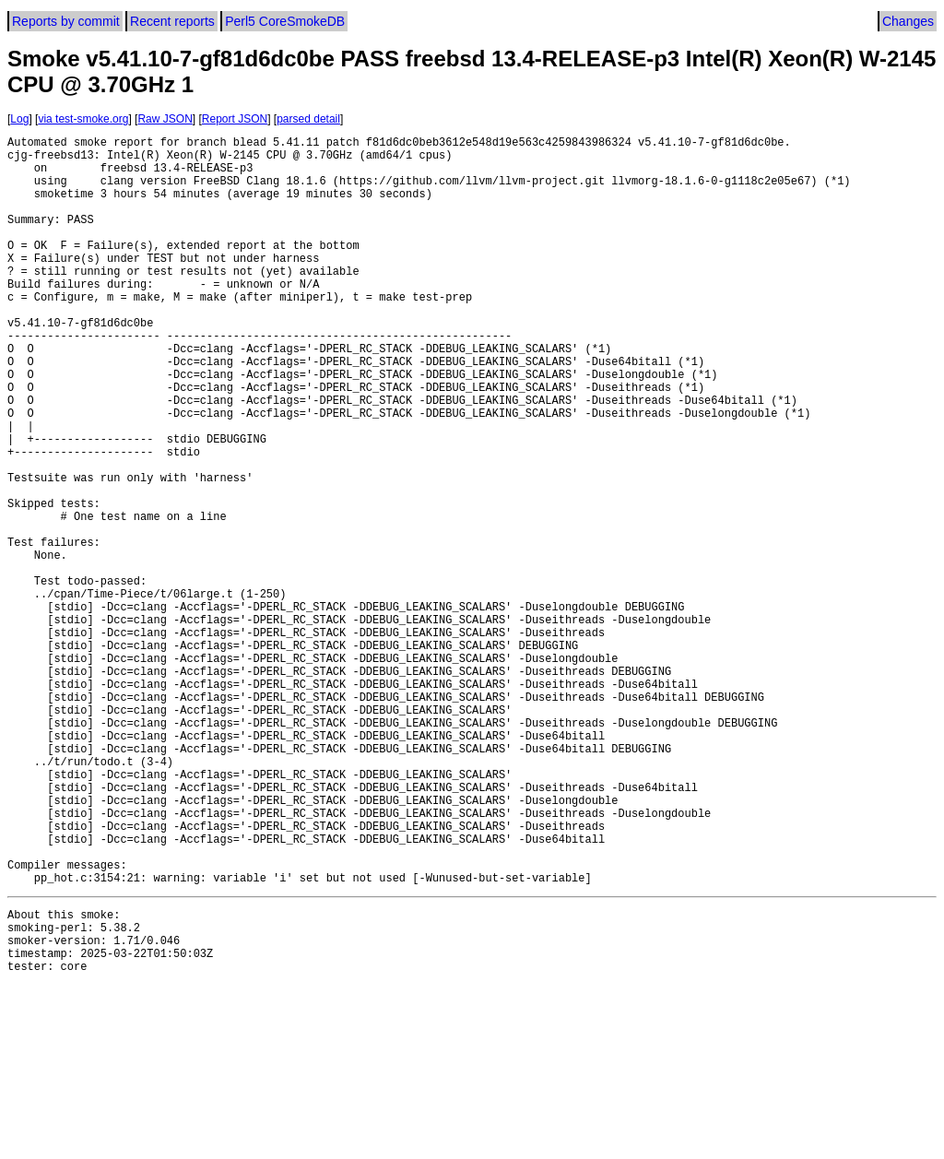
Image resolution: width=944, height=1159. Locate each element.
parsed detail (308, 118)
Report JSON (234, 118)
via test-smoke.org (83, 118)
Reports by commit (66, 21)
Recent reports (172, 21)
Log (19, 118)
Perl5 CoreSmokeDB (285, 21)
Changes (908, 21)
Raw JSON (164, 118)
